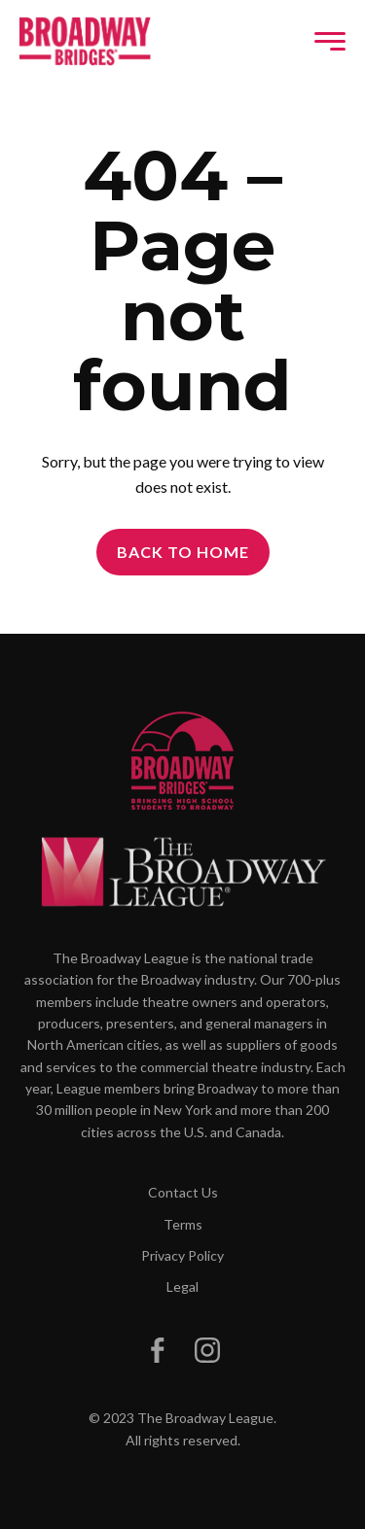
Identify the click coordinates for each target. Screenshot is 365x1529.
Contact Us (183, 1192)
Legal (182, 1286)
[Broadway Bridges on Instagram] (207, 1350)
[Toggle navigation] (330, 41)
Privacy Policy (182, 1255)
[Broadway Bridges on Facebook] (157, 1350)
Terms (183, 1224)
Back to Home (183, 551)
